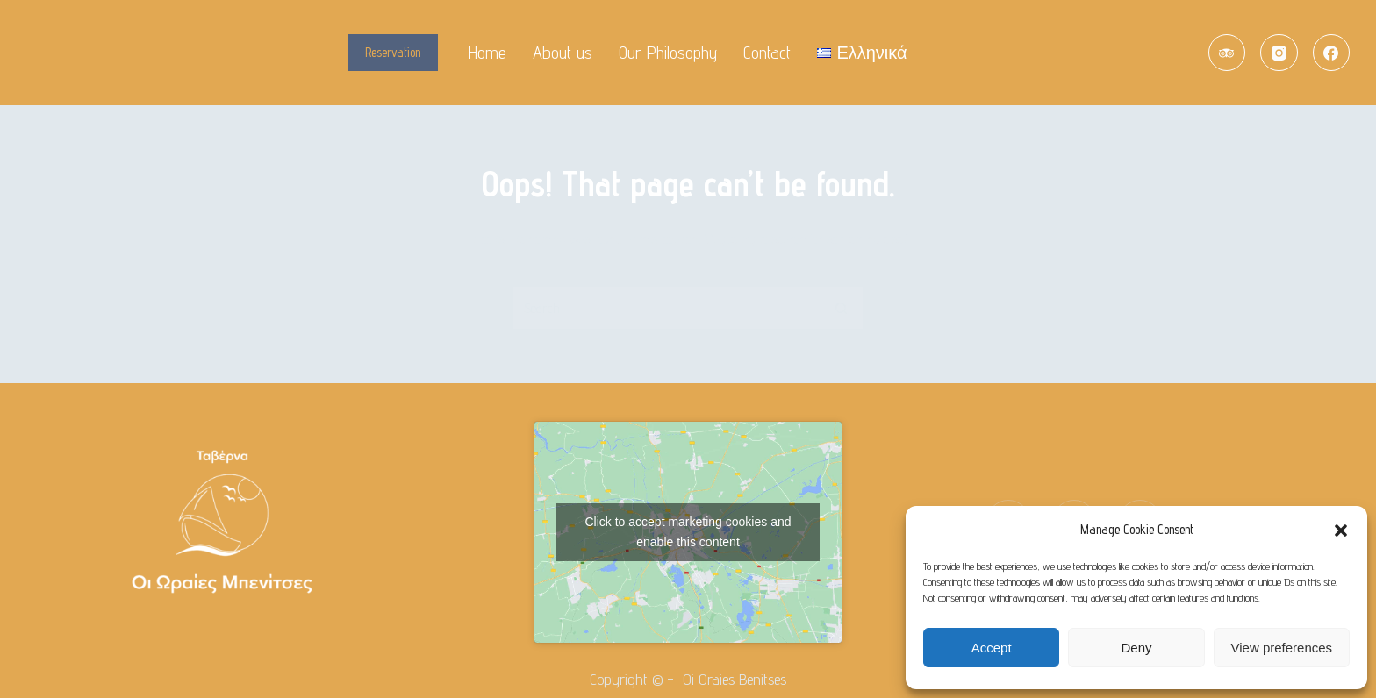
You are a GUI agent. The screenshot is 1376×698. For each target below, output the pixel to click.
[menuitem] (862, 53)
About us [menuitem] (562, 52)
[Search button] (842, 308)
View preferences (1282, 647)
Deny (1136, 647)
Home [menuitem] (487, 52)
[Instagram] (1279, 53)
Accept (991, 647)
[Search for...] (666, 308)
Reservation (392, 52)
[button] (1341, 530)
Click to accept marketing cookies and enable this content (688, 532)
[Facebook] (1332, 53)
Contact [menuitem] (767, 52)
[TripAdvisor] (1227, 53)
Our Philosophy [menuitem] (668, 52)
